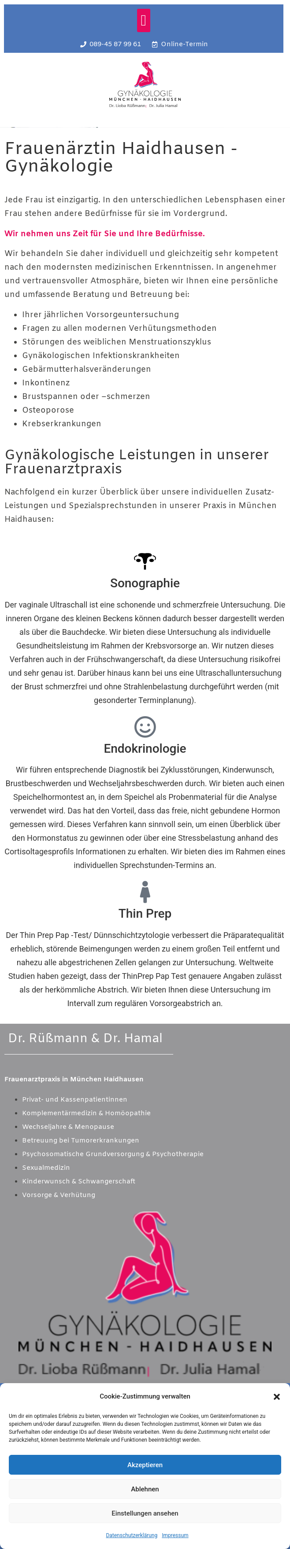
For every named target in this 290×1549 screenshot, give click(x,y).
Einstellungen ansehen (145, 1513)
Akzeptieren (145, 1465)
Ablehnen (145, 1489)
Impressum (175, 1535)
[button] (276, 1396)
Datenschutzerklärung (131, 1535)
